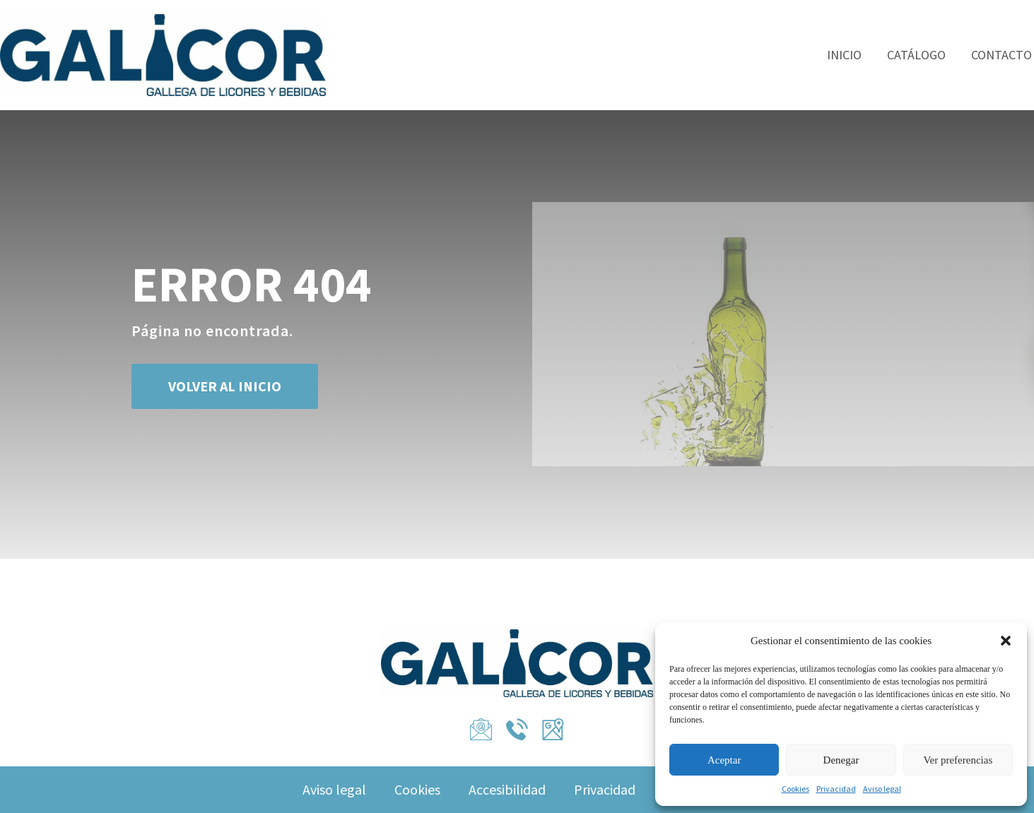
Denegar (841, 760)
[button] (1006, 641)
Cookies (795, 788)
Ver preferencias (957, 760)
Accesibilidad (507, 789)
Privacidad (836, 788)
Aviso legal (882, 788)
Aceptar (724, 760)
